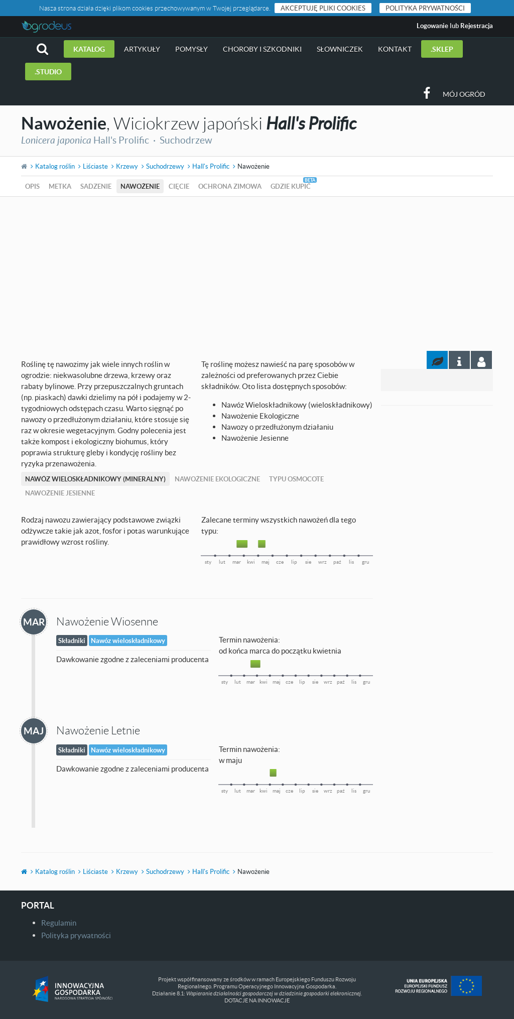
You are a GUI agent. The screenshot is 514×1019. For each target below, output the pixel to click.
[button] (42, 49)
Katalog (89, 49)
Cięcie (179, 186)
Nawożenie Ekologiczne (217, 479)
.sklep (442, 49)
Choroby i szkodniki (262, 49)
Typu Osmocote (296, 479)
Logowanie (432, 26)
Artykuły (142, 49)
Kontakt (395, 49)
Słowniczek (340, 49)
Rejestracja (476, 26)
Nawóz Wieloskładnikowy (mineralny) (95, 479)
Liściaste (95, 166)
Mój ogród (464, 94)
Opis (32, 186)
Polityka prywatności (425, 8)
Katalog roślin (55, 166)
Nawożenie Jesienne (60, 493)
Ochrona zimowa (230, 186)
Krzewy (127, 166)
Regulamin (58, 922)
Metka (60, 186)
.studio (48, 71)
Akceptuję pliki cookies (323, 8)
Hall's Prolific (210, 166)
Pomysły (191, 49)
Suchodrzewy (165, 166)
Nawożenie (140, 186)
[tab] (481, 360)
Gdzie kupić (291, 186)
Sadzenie (95, 186)
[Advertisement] (257, 272)
